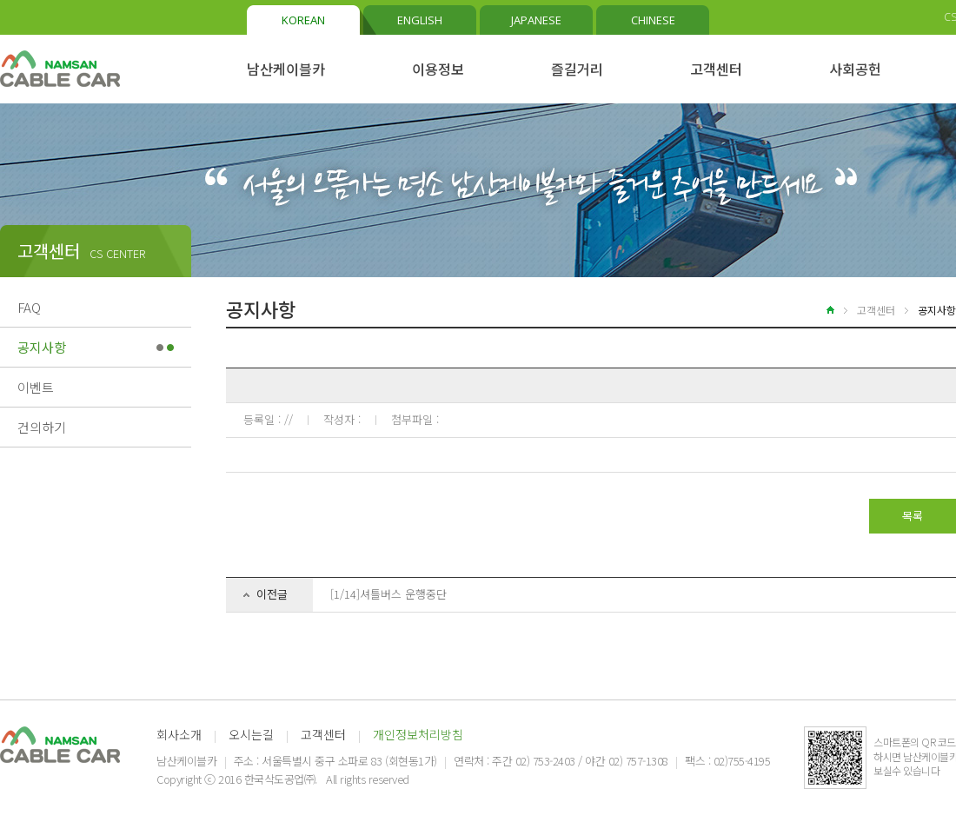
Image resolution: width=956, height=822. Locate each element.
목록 (912, 515)
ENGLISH (419, 20)
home (820, 309)
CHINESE (653, 20)
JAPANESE (536, 20)
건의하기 (41, 427)
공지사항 (41, 347)
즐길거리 (577, 68)
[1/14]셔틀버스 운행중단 (388, 594)
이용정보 (438, 68)
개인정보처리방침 (418, 734)
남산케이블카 (286, 68)
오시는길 (251, 734)
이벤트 (35, 387)
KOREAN (303, 20)
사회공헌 (855, 68)
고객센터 (716, 68)
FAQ (29, 307)
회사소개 (179, 734)
